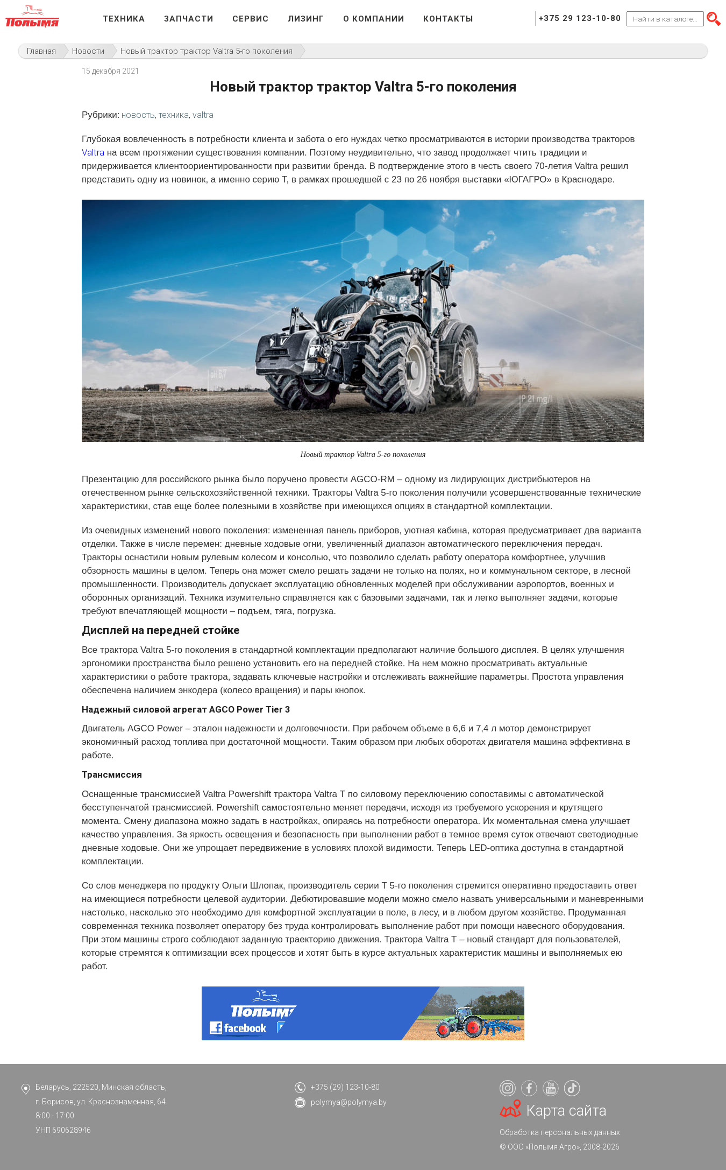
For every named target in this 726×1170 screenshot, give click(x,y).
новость (138, 115)
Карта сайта (566, 1110)
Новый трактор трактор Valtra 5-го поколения (206, 51)
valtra (203, 115)
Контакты (448, 19)
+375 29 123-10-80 (580, 18)
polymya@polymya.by (349, 1102)
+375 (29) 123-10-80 (345, 1087)
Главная (41, 51)
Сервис (250, 19)
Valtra (93, 152)
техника (174, 115)
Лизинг (306, 19)
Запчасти (188, 19)
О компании (373, 19)
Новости (88, 51)
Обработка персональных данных (560, 1132)
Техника (124, 19)
